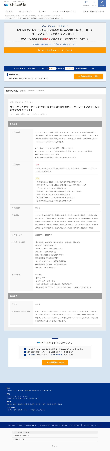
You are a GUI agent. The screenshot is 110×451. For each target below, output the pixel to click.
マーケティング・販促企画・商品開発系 (19, 390)
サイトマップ (98, 425)
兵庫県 (49, 404)
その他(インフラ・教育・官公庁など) (18, 398)
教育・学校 (34, 398)
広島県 (60, 404)
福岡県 (32, 404)
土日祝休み (41, 410)
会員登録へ (56, 362)
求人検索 (8, 11)
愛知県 (20, 404)
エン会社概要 (11, 425)
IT (27, 396)
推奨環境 (64, 425)
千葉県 (43, 404)
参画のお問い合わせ (88, 425)
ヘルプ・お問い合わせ (74, 425)
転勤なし (34, 410)
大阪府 (14, 404)
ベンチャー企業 (11, 410)
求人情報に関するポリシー (31, 425)
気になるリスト (25, 11)
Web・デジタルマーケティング (42, 390)
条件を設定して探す (90, 76)
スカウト (42, 11)
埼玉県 (38, 404)
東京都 (9, 404)
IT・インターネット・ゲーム (16, 396)
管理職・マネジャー (24, 410)
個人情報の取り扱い (45, 425)
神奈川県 (26, 404)
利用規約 (19, 425)
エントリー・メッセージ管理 (64, 11)
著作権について (56, 425)
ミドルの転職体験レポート (94, 11)
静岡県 (54, 404)
